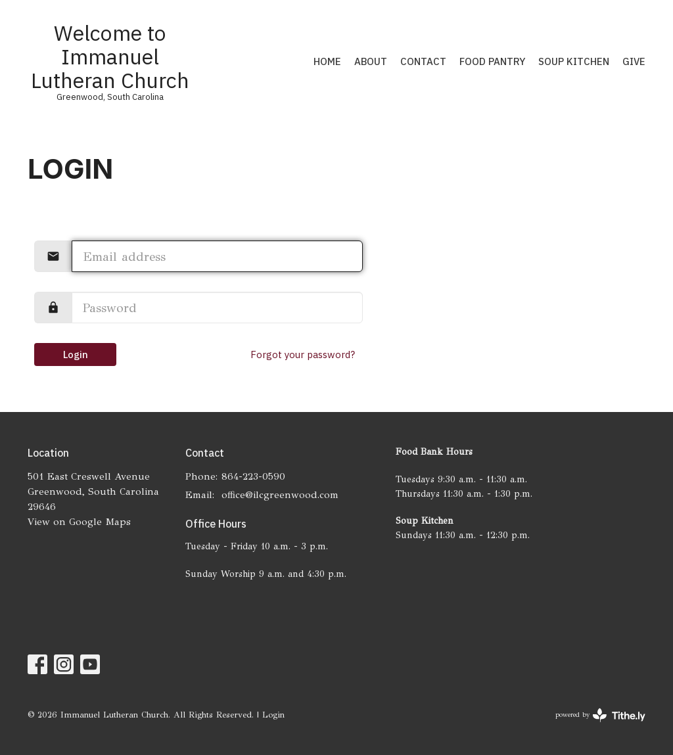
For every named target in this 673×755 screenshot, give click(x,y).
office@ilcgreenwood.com (279, 495)
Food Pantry (492, 61)
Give (633, 61)
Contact (423, 61)
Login (75, 354)
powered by (600, 715)
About (370, 61)
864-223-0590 (253, 476)
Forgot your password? (302, 354)
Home (327, 61)
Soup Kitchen (573, 61)
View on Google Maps (79, 522)
